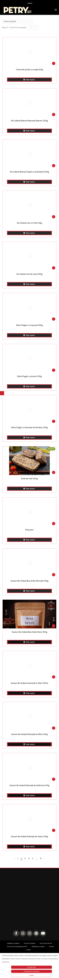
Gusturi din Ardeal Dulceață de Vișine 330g (29, 836)
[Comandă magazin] (17, 21)
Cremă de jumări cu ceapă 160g (29, 69)
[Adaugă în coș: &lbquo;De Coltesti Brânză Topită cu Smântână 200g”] (53, 165)
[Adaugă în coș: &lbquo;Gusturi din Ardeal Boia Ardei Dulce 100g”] (53, 625)
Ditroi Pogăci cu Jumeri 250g (29, 376)
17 (41, 858)
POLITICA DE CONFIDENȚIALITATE (17, 946)
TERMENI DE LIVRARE (38, 946)
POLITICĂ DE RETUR (46, 943)
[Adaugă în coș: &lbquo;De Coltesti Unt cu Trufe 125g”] (53, 216)
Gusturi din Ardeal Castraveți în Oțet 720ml (29, 683)
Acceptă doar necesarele (31, 971)
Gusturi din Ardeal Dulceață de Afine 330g (29, 734)
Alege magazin (29, 79)
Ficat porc (29, 529)
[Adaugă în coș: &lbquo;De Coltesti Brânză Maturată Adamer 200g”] (53, 114)
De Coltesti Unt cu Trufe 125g (29, 223)
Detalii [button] (32, 975)
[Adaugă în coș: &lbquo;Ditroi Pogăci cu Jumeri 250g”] (53, 370)
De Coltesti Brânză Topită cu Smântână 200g (29, 172)
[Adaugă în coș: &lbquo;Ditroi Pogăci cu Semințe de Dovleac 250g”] (53, 421)
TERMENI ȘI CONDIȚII (13, 943)
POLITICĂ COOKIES (29, 943)
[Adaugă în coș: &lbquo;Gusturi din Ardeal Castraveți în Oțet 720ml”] (53, 677)
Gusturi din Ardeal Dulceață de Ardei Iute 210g (29, 785)
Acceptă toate (31, 967)
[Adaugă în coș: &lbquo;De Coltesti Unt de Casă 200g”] (53, 268)
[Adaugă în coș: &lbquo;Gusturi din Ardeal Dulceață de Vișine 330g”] (53, 830)
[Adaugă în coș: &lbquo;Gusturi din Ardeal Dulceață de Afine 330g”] (53, 728)
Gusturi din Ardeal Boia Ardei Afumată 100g (29, 581)
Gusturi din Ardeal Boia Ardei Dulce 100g (29, 632)
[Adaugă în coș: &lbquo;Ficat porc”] (53, 523)
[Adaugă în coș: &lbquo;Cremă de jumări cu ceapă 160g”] (53, 63)
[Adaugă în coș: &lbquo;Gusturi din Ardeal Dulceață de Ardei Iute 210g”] (53, 779)
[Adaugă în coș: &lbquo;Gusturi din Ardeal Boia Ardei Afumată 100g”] (53, 574)
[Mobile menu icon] (56, 10)
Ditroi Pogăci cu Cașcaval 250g (29, 325)
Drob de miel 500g (29, 478)
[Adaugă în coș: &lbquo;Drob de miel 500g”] (53, 472)
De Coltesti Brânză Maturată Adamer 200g (29, 120)
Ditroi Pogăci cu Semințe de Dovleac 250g (29, 427)
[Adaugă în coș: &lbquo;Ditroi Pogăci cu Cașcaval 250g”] (53, 319)
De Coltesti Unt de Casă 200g (29, 274)
